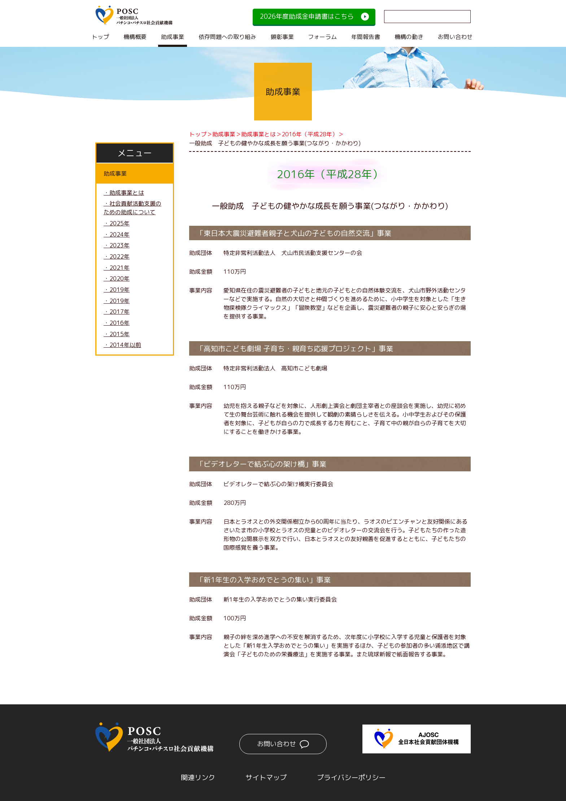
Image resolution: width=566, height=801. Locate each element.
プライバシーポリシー (353, 777)
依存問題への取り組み (227, 37)
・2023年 (117, 246)
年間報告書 (365, 37)
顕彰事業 (282, 37)
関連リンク (195, 777)
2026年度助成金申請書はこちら (307, 16)
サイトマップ (265, 777)
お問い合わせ (455, 37)
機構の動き (409, 37)
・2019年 (117, 291)
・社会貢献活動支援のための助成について (132, 208)
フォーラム (322, 37)
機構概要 (135, 37)
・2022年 (117, 257)
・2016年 (117, 325)
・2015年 (117, 336)
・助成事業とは (124, 193)
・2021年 (117, 269)
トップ (100, 37)
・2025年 (117, 224)
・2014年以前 (122, 347)
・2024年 (117, 235)
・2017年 (117, 313)
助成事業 (172, 37)
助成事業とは (258, 134)
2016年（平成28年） (310, 134)
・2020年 (117, 280)
